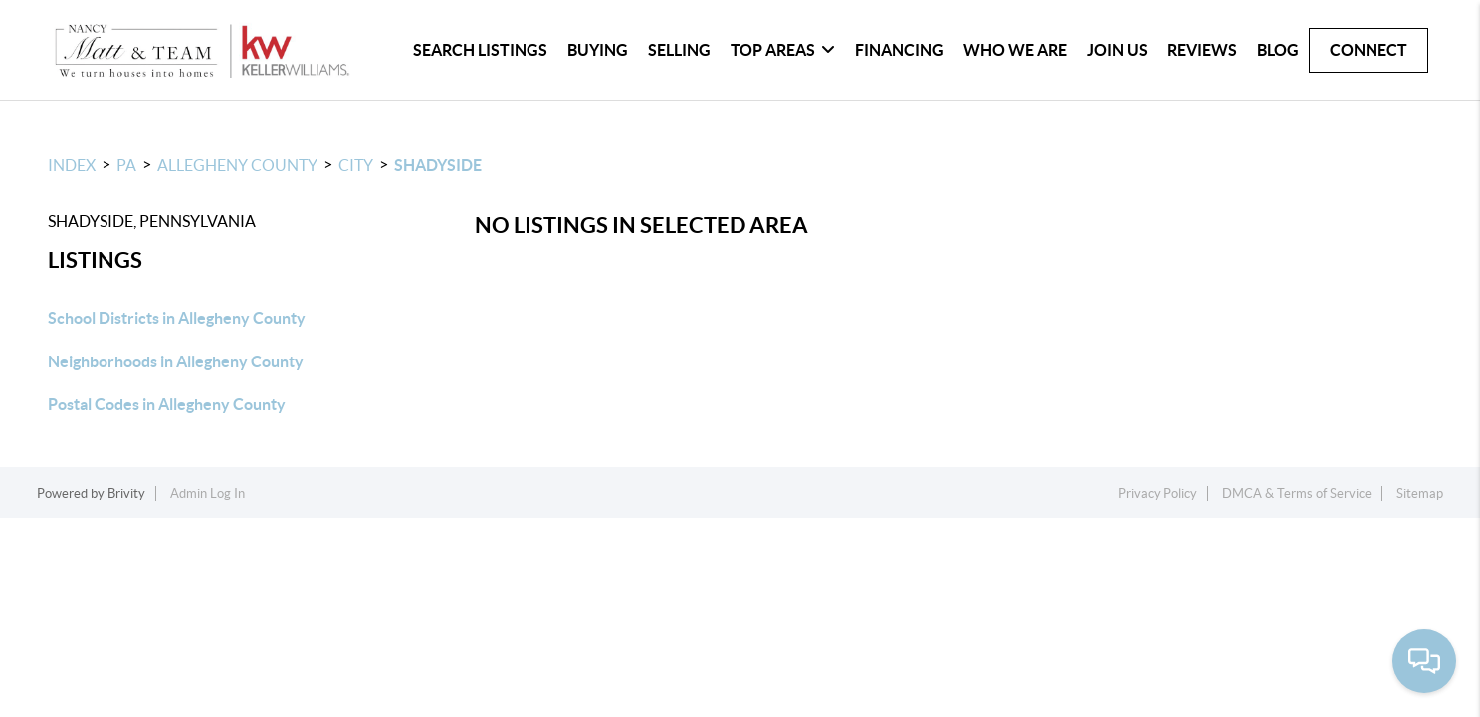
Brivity (126, 493)
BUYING (597, 50)
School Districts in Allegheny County (177, 318)
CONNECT (1368, 50)
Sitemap (1419, 493)
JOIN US (1117, 50)
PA (126, 165)
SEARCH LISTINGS (480, 50)
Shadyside (438, 165)
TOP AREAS (783, 50)
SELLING (679, 50)
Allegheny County (237, 165)
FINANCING (899, 50)
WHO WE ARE (1015, 50)
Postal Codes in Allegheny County (167, 404)
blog (1278, 50)
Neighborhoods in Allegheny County (176, 361)
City (355, 165)
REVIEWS (1202, 50)
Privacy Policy (1157, 493)
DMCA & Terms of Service (1297, 493)
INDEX (72, 165)
